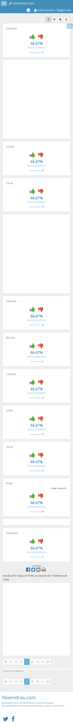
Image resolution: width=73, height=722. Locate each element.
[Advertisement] (36, 99)
